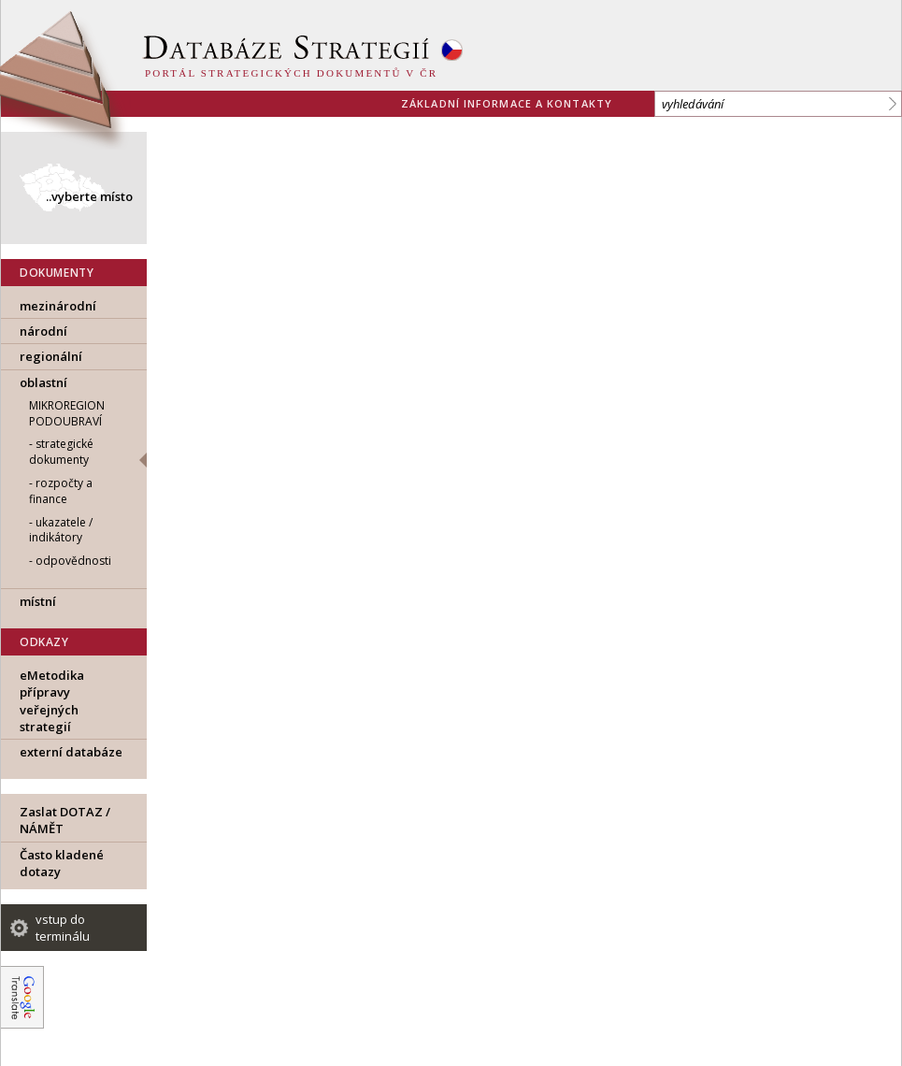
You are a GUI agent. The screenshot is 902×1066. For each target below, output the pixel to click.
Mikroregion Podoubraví (67, 413)
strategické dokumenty (61, 452)
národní (43, 331)
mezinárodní (58, 305)
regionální (51, 356)
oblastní (43, 382)
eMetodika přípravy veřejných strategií (52, 701)
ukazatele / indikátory (61, 530)
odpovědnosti (73, 561)
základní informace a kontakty (506, 103)
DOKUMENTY (56, 273)
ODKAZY (44, 642)
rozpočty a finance (61, 491)
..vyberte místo (89, 196)
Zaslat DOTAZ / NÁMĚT (65, 820)
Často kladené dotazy (62, 863)
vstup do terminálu (63, 927)
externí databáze (71, 751)
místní (38, 601)
